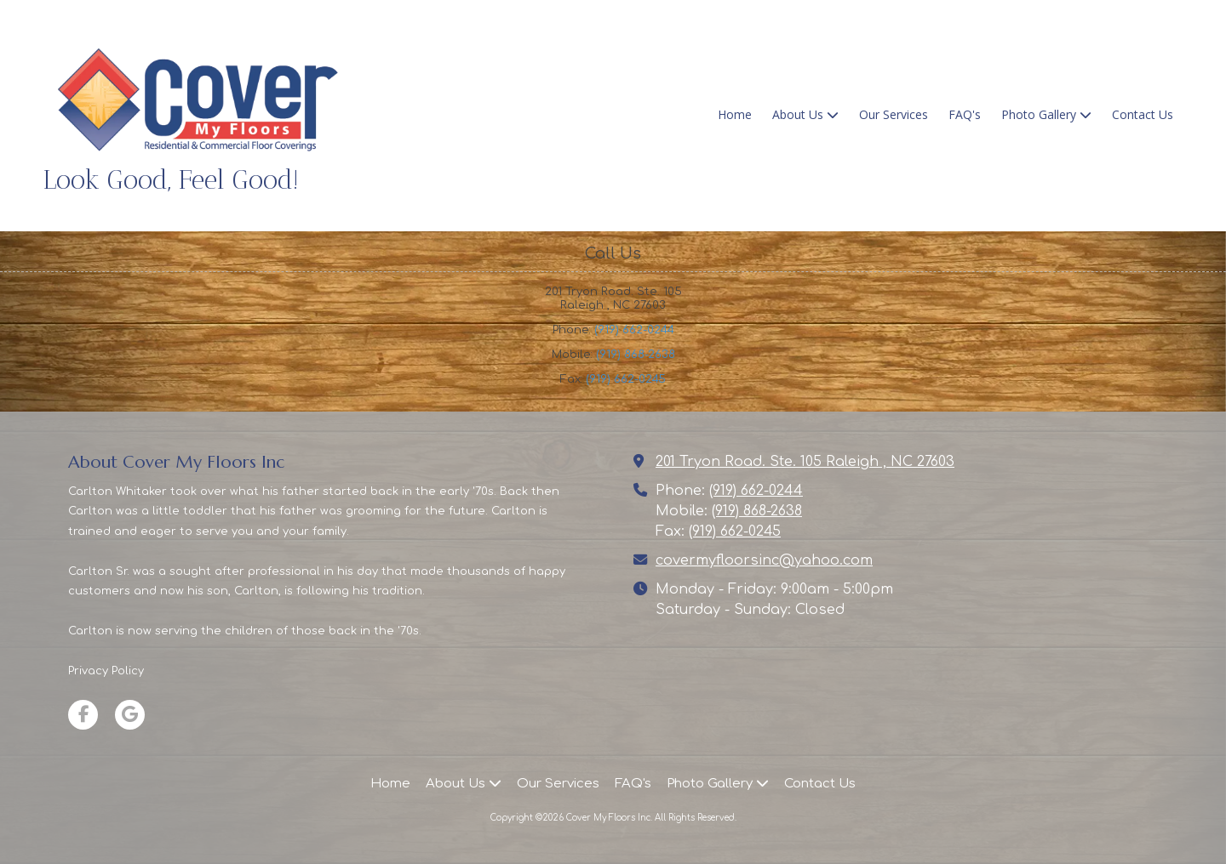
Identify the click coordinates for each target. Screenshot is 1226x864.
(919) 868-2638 (635, 355)
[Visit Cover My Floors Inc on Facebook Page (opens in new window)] (83, 715)
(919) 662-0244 (634, 330)
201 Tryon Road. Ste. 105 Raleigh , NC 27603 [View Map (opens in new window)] (805, 461)
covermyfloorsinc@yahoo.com (764, 560)
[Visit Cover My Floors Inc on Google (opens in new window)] (130, 715)
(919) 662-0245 (626, 379)
